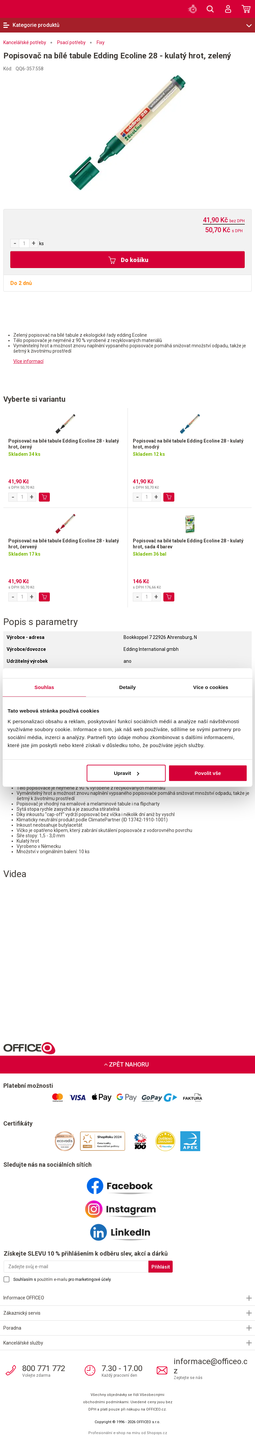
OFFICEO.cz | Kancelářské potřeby (23, 9)
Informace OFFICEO (23, 1297)
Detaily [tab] (127, 687)
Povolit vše (208, 773)
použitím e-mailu (52, 1279)
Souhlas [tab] (44, 687)
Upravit (126, 773)
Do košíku (128, 260)
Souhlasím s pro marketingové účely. (62, 1279)
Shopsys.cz (157, 1433)
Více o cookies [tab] (210, 687)
